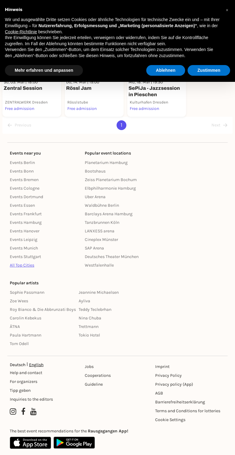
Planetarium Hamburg (106, 162)
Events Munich (24, 248)
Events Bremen (24, 179)
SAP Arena (94, 248)
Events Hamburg (26, 222)
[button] (227, 10)
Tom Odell (19, 343)
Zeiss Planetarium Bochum (111, 179)
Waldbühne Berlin (102, 205)
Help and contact (26, 372)
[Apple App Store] (30, 443)
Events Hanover (24, 231)
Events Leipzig (23, 239)
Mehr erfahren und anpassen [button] (44, 70)
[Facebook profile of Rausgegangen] (23, 411)
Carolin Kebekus (25, 318)
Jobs (89, 366)
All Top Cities (22, 265)
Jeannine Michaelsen (99, 292)
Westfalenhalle (99, 265)
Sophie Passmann (27, 292)
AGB (159, 393)
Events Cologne (24, 188)
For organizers (23, 381)
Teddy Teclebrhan (95, 309)
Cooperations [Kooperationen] (98, 375)
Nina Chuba (90, 318)
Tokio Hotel (89, 335)
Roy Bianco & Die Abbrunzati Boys (43, 309)
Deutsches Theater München (112, 256)
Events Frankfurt (26, 214)
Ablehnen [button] (166, 70)
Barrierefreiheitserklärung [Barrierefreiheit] (180, 402)
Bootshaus (95, 171)
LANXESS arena (99, 231)
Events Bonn (22, 171)
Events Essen (22, 205)
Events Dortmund (26, 196)
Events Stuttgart (25, 256)
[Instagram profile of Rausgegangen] (13, 411)
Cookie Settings (170, 419)
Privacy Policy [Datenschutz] (168, 375)
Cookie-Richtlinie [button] (21, 31)
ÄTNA (15, 326)
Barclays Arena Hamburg (108, 214)
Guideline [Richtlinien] (94, 384)
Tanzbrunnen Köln (102, 222)
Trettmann (89, 326)
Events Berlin (22, 162)
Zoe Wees (19, 301)
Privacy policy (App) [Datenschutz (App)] (174, 384)
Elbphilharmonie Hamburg (110, 188)
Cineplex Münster (101, 239)
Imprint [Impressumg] (162, 366)
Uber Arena (95, 196)
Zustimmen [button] (208, 70)
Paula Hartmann (25, 335)
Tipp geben (20, 390)
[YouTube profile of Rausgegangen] (33, 411)
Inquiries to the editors (31, 399)
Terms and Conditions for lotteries (187, 410)
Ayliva (84, 301)
